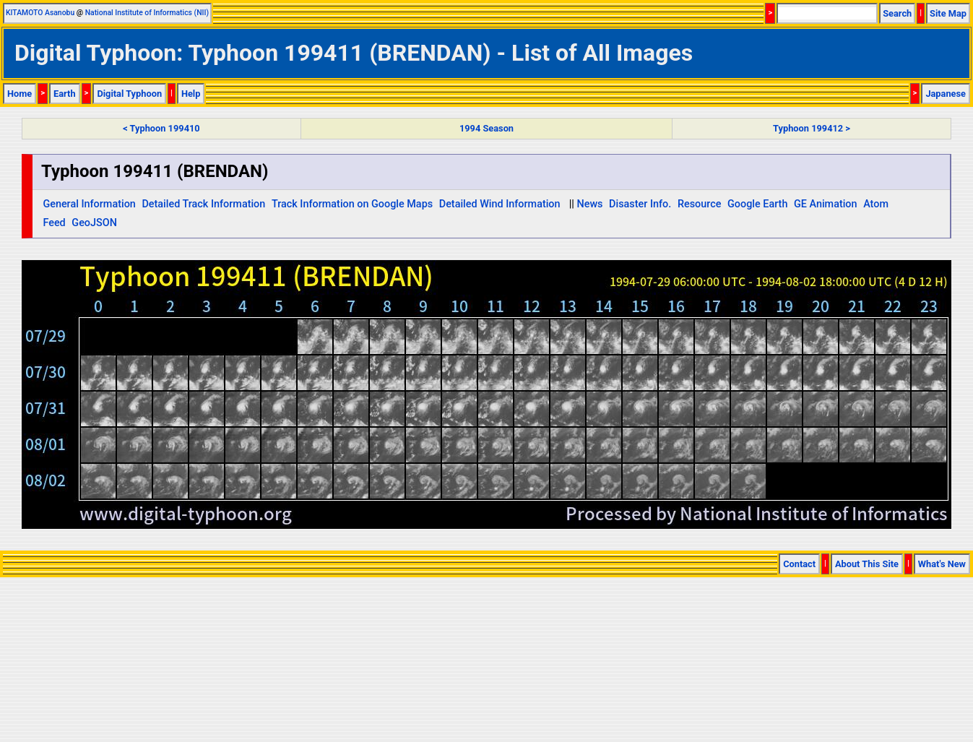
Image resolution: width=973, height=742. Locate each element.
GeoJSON (94, 223)
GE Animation (825, 204)
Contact (799, 563)
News (589, 204)
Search (897, 13)
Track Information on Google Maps (352, 204)
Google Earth (757, 204)
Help (191, 93)
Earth (64, 93)
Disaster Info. (640, 204)
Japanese (945, 93)
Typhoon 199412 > (811, 128)
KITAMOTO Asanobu (40, 12)
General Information (89, 204)
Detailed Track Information (203, 204)
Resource (700, 204)
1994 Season (486, 128)
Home (19, 93)
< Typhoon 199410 (161, 128)
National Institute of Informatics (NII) (147, 12)
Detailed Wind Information (500, 204)
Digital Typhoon (129, 93)
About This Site (867, 563)
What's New (942, 563)
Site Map (948, 13)
